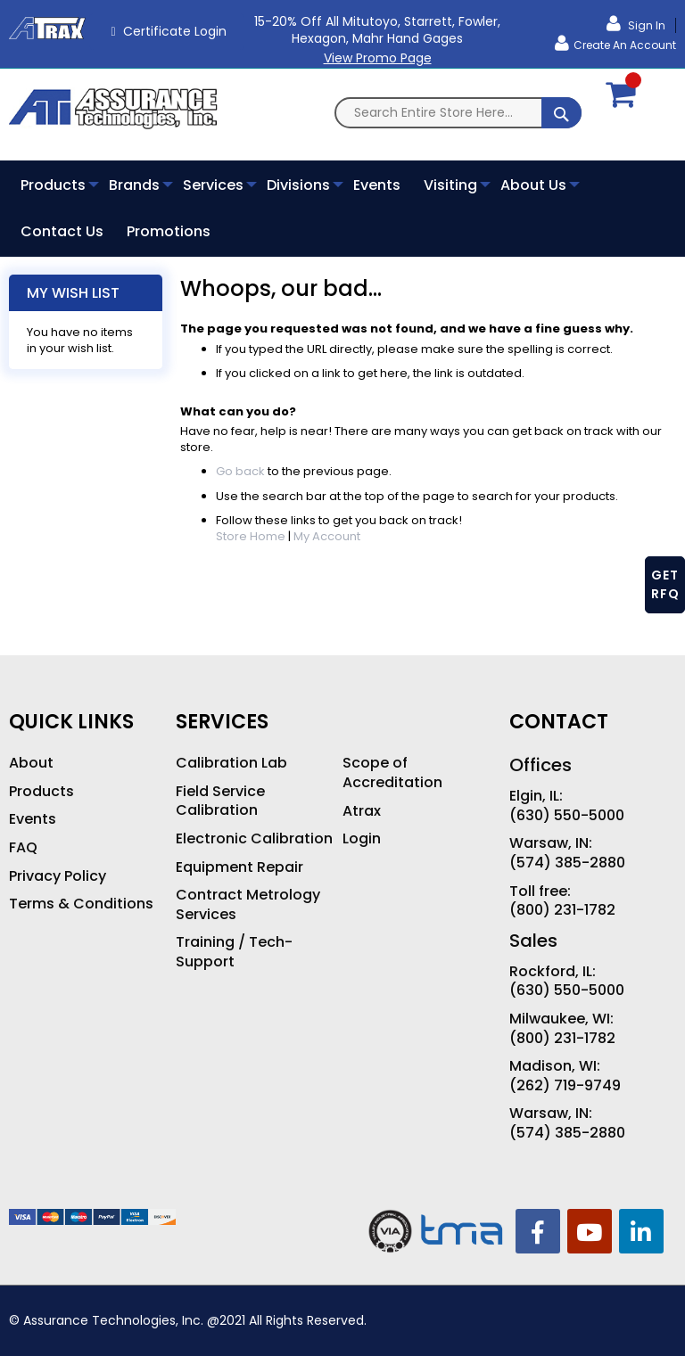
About (31, 763)
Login (361, 839)
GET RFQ (665, 584)
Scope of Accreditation (392, 772)
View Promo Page (378, 58)
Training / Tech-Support (234, 952)
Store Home (250, 536)
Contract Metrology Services (248, 904)
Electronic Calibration (254, 839)
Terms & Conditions (81, 904)
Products (41, 791)
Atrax (361, 811)
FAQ (23, 848)
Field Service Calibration (220, 801)
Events (32, 819)
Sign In (645, 25)
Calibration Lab (231, 763)
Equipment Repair (239, 867)
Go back (240, 471)
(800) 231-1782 (562, 910)
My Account (326, 536)
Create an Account (625, 45)
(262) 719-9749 (565, 1086)
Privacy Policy (57, 876)
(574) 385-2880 (567, 863)
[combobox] (458, 112)
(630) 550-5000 (566, 816)
